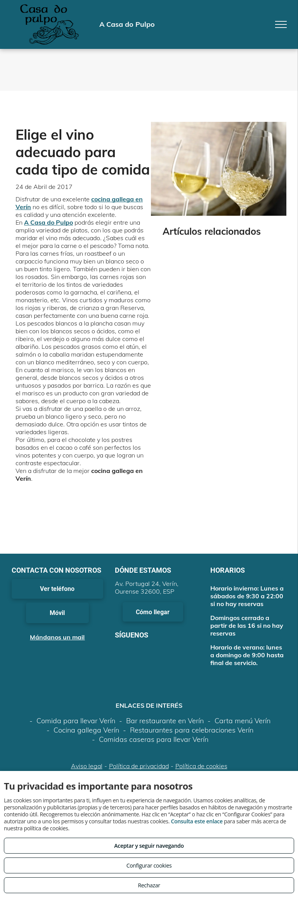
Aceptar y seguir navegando (149, 845)
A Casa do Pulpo (48, 222)
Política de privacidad (139, 766)
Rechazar (149, 885)
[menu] (281, 24)
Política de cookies (201, 766)
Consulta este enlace (196, 821)
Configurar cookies (149, 865)
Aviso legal (86, 766)
